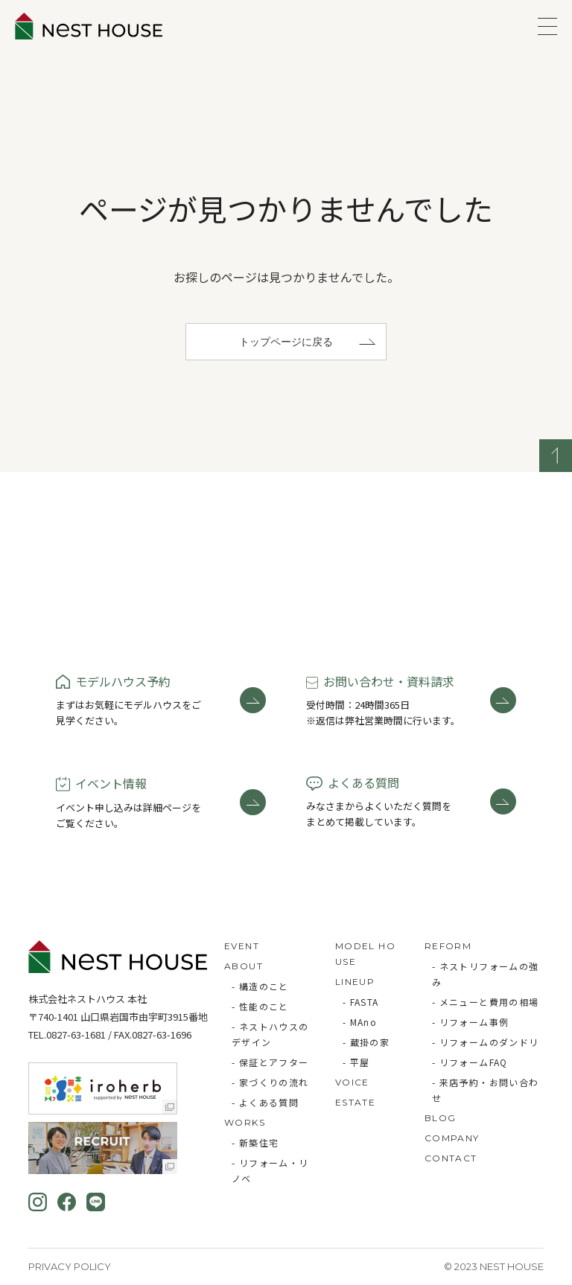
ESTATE (355, 1102)
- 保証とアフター (270, 1062)
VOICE (352, 1082)
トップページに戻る (286, 341)
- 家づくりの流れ (270, 1082)
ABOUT (243, 966)
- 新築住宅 (255, 1142)
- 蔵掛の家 (366, 1042)
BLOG (441, 1117)
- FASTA (361, 1001)
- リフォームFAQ (470, 1062)
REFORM (448, 945)
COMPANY (452, 1138)
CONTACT (451, 1158)
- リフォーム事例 (470, 1021)
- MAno (360, 1021)
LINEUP (355, 981)
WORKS (244, 1122)
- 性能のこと (260, 1006)
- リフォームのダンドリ (485, 1042)
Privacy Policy (69, 1266)
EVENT (241, 945)
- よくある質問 (265, 1102)
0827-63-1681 (76, 1034)
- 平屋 (356, 1062)
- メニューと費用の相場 (485, 1001)
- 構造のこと (260, 986)
